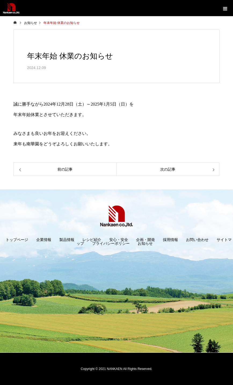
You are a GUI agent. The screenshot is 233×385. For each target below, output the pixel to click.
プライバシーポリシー (111, 243)
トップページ (17, 240)
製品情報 (66, 240)
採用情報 (170, 240)
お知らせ (145, 243)
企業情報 (43, 240)
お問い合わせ (197, 240)
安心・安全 (118, 240)
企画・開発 (145, 240)
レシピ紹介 (91, 240)
